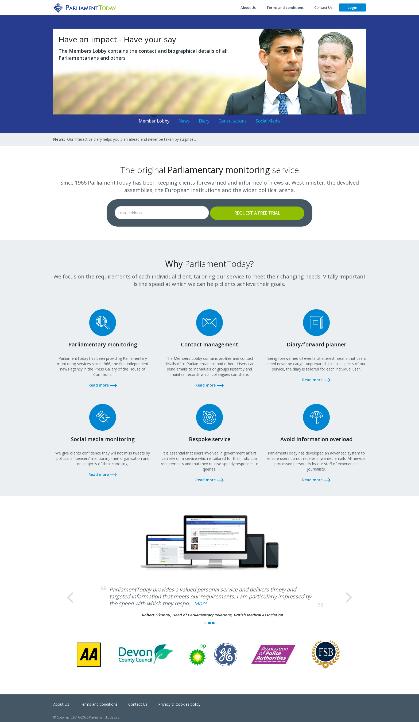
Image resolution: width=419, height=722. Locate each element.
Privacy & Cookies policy (179, 704)
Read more (102, 385)
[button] (76, 607)
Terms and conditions (285, 7)
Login (352, 7)
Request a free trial (257, 213)
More (200, 603)
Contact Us (323, 7)
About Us (248, 7)
